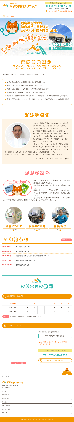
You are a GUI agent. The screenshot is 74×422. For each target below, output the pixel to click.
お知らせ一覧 (66, 240)
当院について (5, 394)
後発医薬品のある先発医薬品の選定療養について (33, 256)
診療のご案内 (5, 398)
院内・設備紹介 (6, 405)
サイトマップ (5, 376)
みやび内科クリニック (36, 419)
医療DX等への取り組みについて (27, 260)
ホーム (4, 391)
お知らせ (4, 412)
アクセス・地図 (6, 409)
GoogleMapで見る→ (18, 363)
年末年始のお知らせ (23, 247)
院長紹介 (4, 402)
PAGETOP (67, 371)
